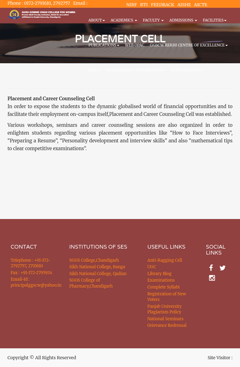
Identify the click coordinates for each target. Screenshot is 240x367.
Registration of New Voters (167, 297)
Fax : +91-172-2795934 (31, 272)
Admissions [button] (183, 20)
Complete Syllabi (164, 287)
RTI (144, 4)
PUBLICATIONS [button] (103, 45)
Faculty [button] (153, 20)
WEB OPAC (134, 45)
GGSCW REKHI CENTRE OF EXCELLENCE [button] (189, 45)
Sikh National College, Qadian (98, 273)
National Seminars (166, 319)
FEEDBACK (162, 4)
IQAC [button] (94, 70)
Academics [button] (124, 20)
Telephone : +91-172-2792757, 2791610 (30, 263)
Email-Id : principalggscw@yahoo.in (32, 282)
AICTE (201, 4)
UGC (152, 266)
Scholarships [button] (187, 70)
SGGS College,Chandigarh (94, 260)
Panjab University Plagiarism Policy (165, 309)
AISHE (184, 4)
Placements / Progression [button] (136, 70)
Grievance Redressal (167, 325)
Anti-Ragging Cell (165, 260)
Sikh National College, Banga (97, 266)
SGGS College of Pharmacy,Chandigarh (91, 283)
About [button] (96, 20)
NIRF (131, 4)
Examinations (161, 280)
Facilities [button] (215, 20)
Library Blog (160, 273)
